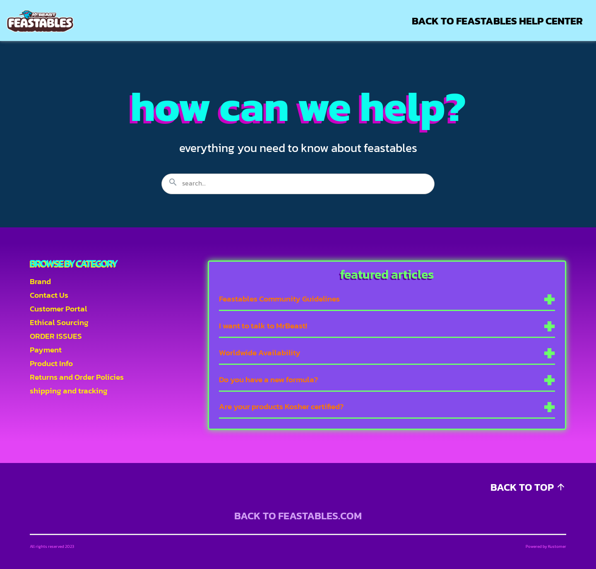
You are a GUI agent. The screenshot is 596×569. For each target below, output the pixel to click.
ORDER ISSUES (56, 336)
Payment (46, 350)
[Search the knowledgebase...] (298, 184)
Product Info (51, 363)
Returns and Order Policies (77, 377)
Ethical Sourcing (59, 322)
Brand (40, 281)
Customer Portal (58, 309)
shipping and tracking (69, 391)
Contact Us (49, 295)
